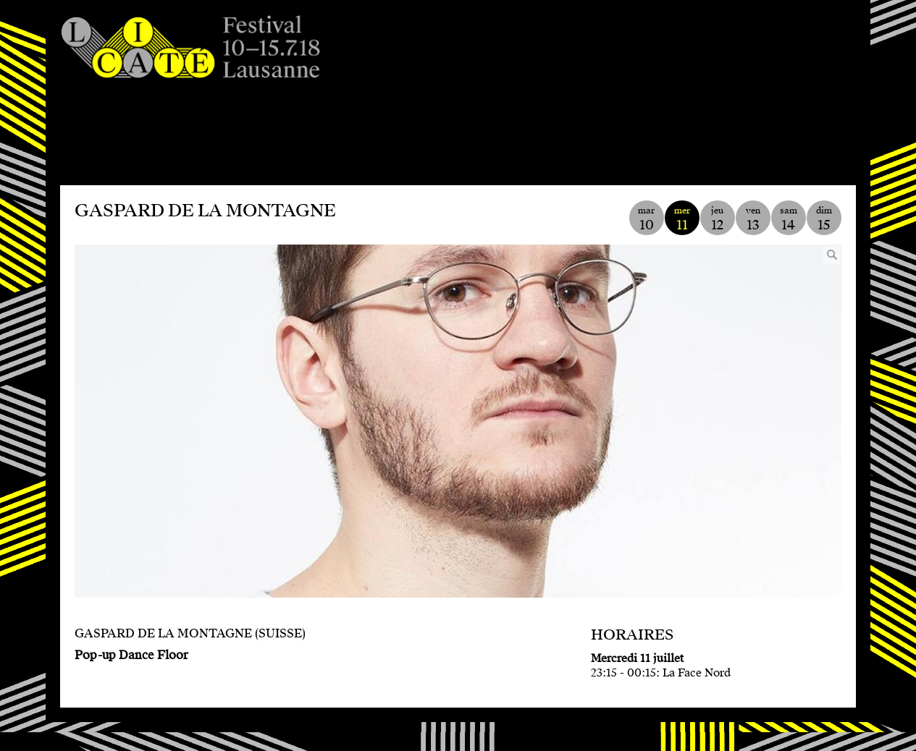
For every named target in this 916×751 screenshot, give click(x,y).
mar (646, 219)
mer (682, 219)
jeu (717, 219)
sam (788, 219)
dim (824, 219)
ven (753, 219)
